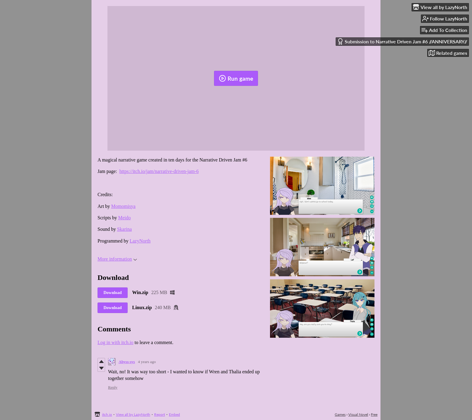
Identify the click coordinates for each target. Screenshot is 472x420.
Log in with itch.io (115, 342)
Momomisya (123, 206)
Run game (236, 78)
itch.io (107, 414)
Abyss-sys (127, 361)
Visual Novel (358, 414)
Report (159, 414)
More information (117, 259)
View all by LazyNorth (133, 414)
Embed (174, 414)
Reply (112, 387)
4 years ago (147, 361)
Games (340, 414)
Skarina (124, 229)
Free (374, 414)
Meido (124, 217)
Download (113, 292)
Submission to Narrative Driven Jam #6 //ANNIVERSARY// (402, 41)
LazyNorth (140, 240)
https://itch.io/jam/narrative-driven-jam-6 (158, 171)
